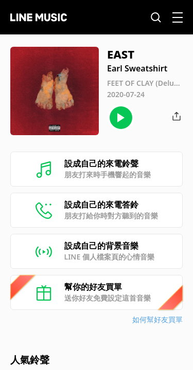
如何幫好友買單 (157, 319)
